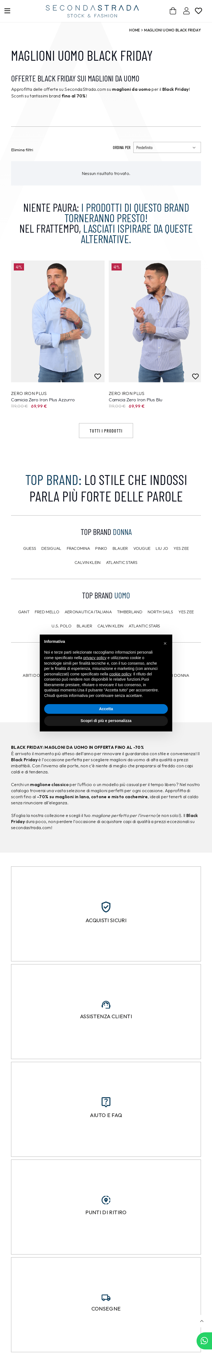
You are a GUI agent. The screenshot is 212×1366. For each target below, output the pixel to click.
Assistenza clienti (106, 1016)
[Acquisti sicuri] (106, 907)
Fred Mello (47, 611)
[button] (201, 1321)
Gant (24, 611)
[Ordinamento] (167, 147)
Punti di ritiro (105, 1212)
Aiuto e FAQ (106, 1115)
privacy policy (95, 658)
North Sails (160, 611)
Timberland (129, 611)
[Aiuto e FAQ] (106, 1102)
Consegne (106, 1308)
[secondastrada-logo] (92, 11)
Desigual (51, 548)
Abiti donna (35, 675)
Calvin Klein (88, 562)
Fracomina (78, 548)
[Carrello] (173, 11)
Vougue (142, 548)
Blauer (120, 548)
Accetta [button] (106, 709)
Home (134, 30)
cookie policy (120, 674)
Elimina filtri (22, 149)
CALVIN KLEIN (110, 625)
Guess (29, 548)
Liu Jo (162, 548)
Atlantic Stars (121, 562)
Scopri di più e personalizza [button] (106, 720)
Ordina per (122, 147)
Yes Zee (181, 548)
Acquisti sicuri (106, 920)
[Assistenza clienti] (106, 1005)
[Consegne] (106, 1298)
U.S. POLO (61, 625)
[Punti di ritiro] (106, 1200)
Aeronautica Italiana (88, 611)
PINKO (101, 548)
